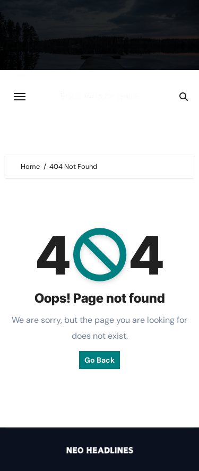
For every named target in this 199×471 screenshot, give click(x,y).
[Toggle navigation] (20, 97)
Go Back (99, 360)
